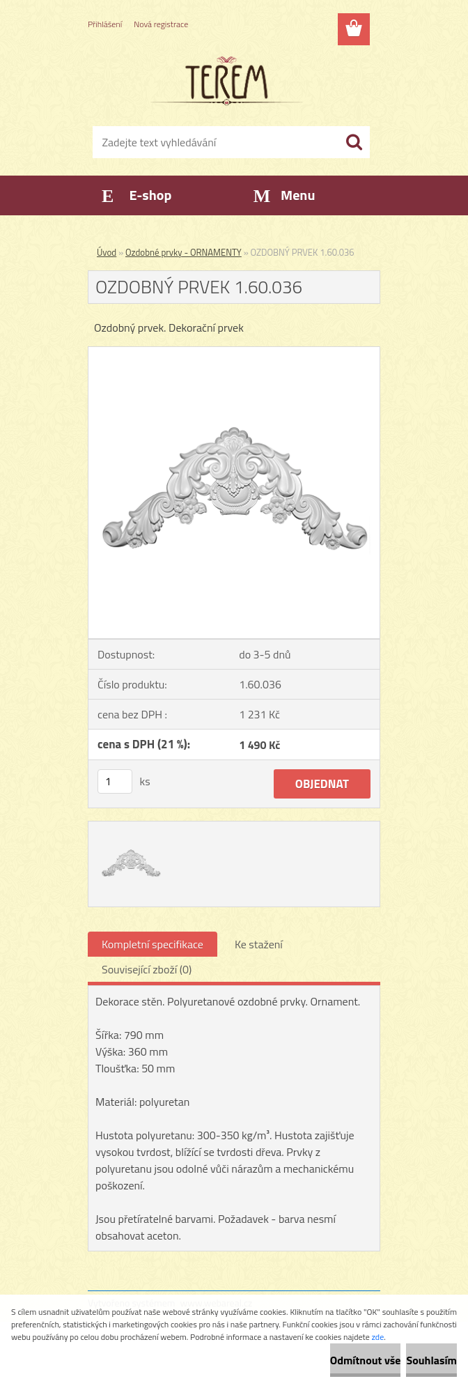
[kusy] (115, 781)
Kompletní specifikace (152, 944)
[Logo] (225, 81)
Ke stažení (259, 944)
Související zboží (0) (147, 969)
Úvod (106, 252)
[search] (354, 142)
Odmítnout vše (365, 1360)
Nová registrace (161, 24)
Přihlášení (105, 24)
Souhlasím (431, 1360)
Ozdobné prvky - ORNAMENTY (183, 252)
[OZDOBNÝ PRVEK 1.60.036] (234, 352)
